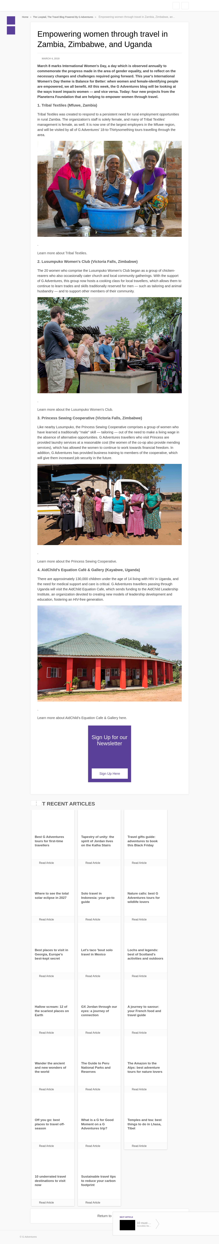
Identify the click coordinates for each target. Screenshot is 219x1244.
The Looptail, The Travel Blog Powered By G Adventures (63, 17)
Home (11, 20)
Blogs (11, 30)
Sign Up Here (109, 773)
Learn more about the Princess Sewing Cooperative (76, 561)
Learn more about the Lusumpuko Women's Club (74, 409)
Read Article (46, 862)
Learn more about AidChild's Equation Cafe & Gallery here (81, 718)
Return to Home (109, 1216)
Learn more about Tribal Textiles (61, 253)
